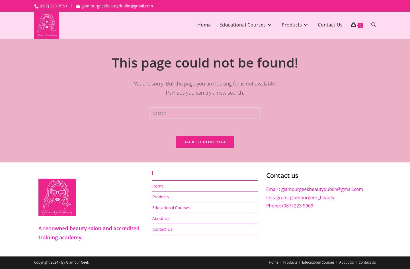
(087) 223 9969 (54, 6)
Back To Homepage (204, 141)
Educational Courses (171, 207)
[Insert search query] (205, 113)
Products (160, 196)
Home (158, 186)
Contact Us (162, 229)
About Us (160, 218)
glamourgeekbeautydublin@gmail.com (114, 6)
